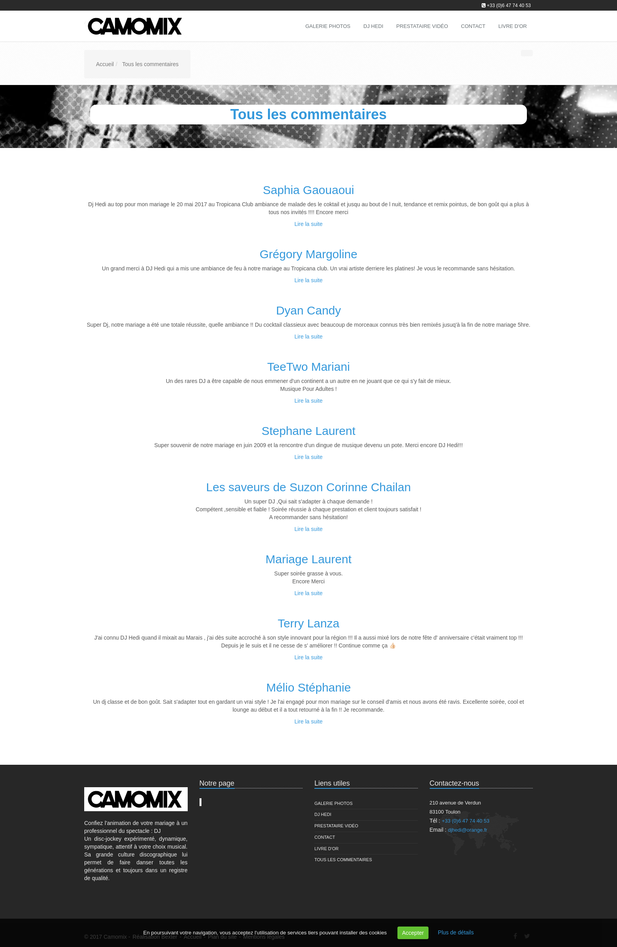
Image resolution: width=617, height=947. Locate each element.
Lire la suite (308, 224)
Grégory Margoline (308, 254)
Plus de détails (456, 932)
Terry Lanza (309, 623)
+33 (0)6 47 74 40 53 (509, 5)
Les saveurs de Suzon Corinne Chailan (308, 487)
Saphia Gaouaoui (308, 189)
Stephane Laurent (309, 430)
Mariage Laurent (308, 559)
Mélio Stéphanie (308, 687)
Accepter (413, 933)
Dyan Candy (308, 310)
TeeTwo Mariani (308, 366)
